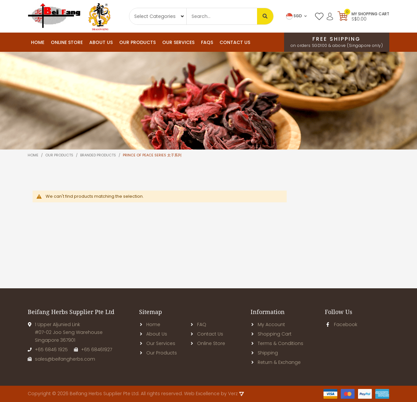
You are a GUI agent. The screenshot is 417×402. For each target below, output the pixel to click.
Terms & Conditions (277, 343)
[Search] (265, 16)
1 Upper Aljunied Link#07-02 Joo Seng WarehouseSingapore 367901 (65, 332)
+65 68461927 (93, 349)
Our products (59, 155)
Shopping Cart (271, 334)
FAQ (198, 324)
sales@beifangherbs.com (61, 359)
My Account (268, 324)
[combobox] (222, 16)
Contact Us (206, 334)
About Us (153, 334)
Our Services (157, 343)
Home (37, 42)
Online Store (207, 343)
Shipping (264, 353)
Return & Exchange (276, 362)
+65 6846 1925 (48, 349)
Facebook (341, 324)
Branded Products (98, 155)
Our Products (158, 353)
